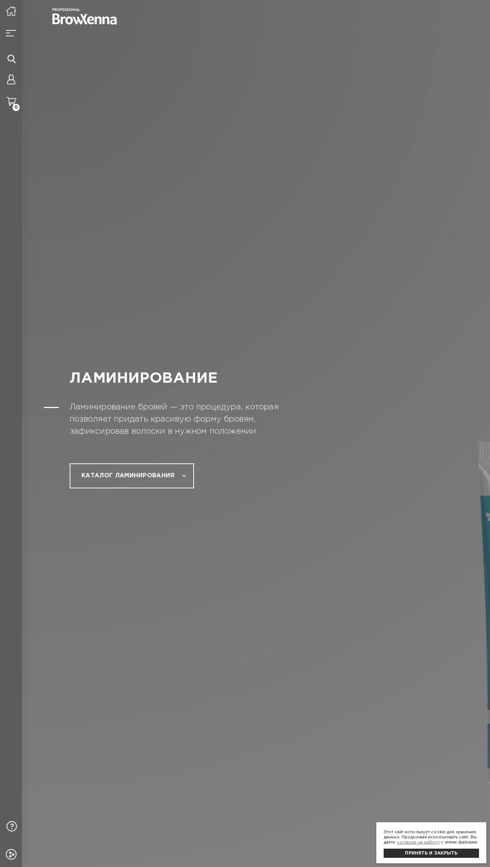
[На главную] (11, 11)
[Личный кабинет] (11, 81)
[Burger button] (11, 33)
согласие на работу (418, 842)
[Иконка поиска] (11, 58)
